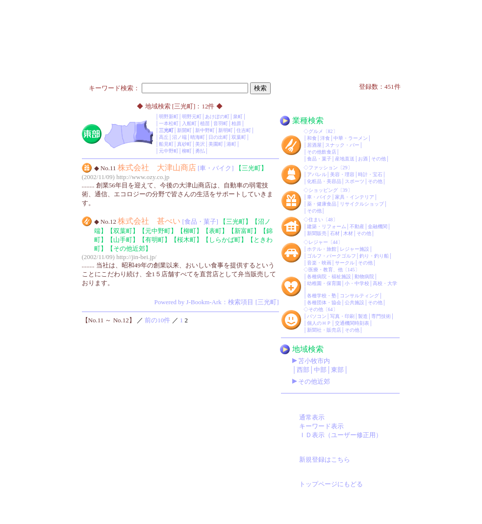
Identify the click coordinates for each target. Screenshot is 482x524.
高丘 (164, 137)
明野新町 (168, 116)
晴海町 (197, 137)
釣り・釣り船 (374, 256)
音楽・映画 (319, 262)
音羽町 (220, 123)
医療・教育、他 (325, 269)
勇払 (200, 151)
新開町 (184, 130)
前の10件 (157, 320)
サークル (345, 262)
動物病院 (364, 276)
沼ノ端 (179, 137)
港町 (231, 144)
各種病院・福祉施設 (329, 276)
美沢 (200, 144)
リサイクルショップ (362, 204)
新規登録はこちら (324, 459)
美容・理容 (342, 174)
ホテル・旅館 (321, 249)
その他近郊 (314, 381)
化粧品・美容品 (324, 181)
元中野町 (168, 151)
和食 (312, 138)
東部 (337, 369)
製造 (363, 316)
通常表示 (312, 417)
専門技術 (381, 316)
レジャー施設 (354, 249)
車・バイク (319, 197)
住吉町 (243, 130)
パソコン (317, 316)
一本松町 (168, 123)
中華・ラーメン (350, 138)
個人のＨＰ (319, 323)
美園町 (215, 144)
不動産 (357, 226)
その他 (378, 158)
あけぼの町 (217, 116)
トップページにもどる (331, 484)
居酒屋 (314, 145)
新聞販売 (317, 233)
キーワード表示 (321, 426)
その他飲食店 (321, 152)
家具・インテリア (354, 197)
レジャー (318, 242)
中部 (320, 369)
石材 (335, 233)
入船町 (189, 123)
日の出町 (218, 137)
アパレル (317, 174)
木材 (348, 233)
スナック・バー (342, 145)
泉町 (238, 116)
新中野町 (205, 130)
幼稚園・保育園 (324, 283)
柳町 (187, 151)
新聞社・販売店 (324, 330)
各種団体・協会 (324, 302)
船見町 (166, 144)
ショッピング (323, 190)
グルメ (315, 131)
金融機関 (377, 226)
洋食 (325, 138)
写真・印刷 (342, 316)
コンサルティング (359, 295)
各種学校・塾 (321, 295)
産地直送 (345, 158)
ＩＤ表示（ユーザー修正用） (340, 435)
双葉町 (238, 137)
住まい (315, 219)
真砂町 (184, 144)
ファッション (323, 167)
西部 (303, 369)
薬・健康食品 (321, 204)
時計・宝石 (370, 174)
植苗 (205, 123)
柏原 (236, 123)
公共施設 (354, 302)
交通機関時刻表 (352, 323)
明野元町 (192, 116)
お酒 (363, 158)
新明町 (225, 130)
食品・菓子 (319, 158)
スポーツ (354, 181)
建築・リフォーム (326, 226)
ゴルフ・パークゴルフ (331, 256)
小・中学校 (357, 283)
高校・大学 (385, 283)
